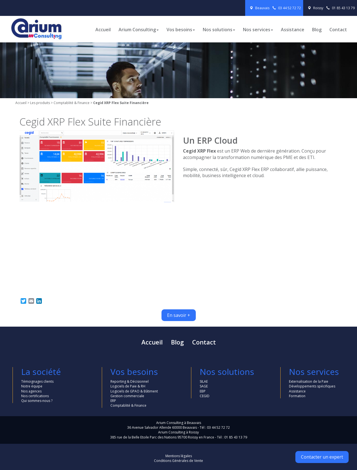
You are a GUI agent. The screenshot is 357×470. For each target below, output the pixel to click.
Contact (338, 29)
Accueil (103, 29)
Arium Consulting (139, 29)
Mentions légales (178, 456)
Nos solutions (219, 29)
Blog (317, 29)
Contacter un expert (322, 457)
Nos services (258, 29)
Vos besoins (181, 29)
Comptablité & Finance (72, 102)
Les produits (40, 102)
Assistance (292, 29)
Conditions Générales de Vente (178, 460)
